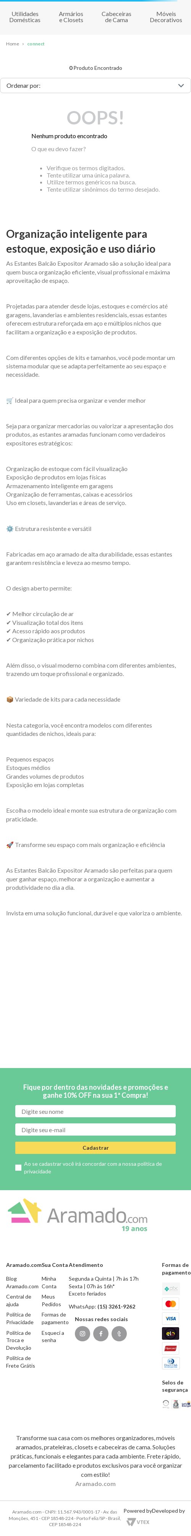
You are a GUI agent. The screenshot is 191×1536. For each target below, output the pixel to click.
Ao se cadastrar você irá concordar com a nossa (93, 1167)
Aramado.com (95, 1483)
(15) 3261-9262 (116, 1306)
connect (36, 44)
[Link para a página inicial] (12, 44)
